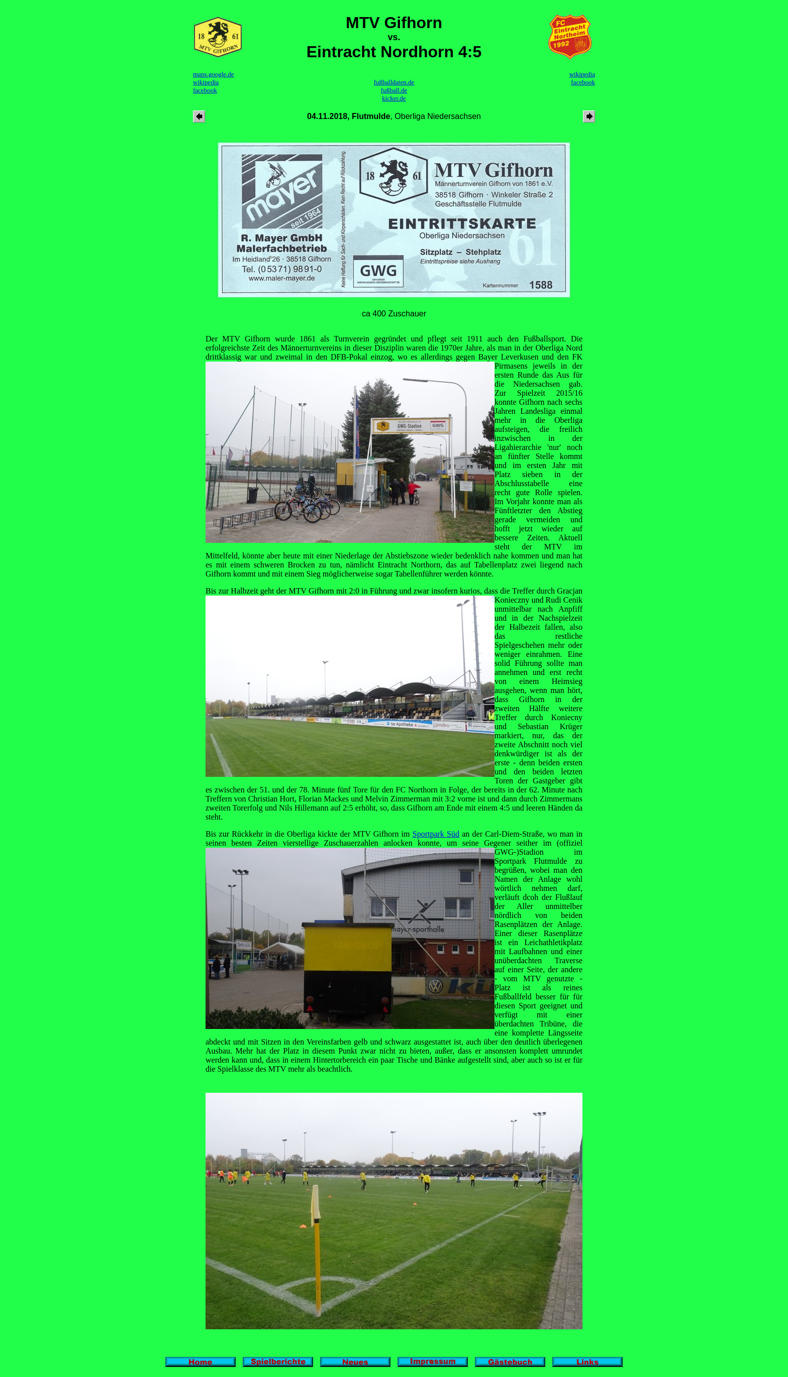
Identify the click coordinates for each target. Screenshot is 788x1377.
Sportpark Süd (436, 834)
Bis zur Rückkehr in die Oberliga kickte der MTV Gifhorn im (309, 834)
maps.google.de (213, 74)
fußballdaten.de (394, 82)
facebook (205, 90)
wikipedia (206, 82)
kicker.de (394, 98)
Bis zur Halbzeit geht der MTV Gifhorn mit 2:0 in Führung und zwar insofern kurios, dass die (359, 591)
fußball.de (394, 90)
